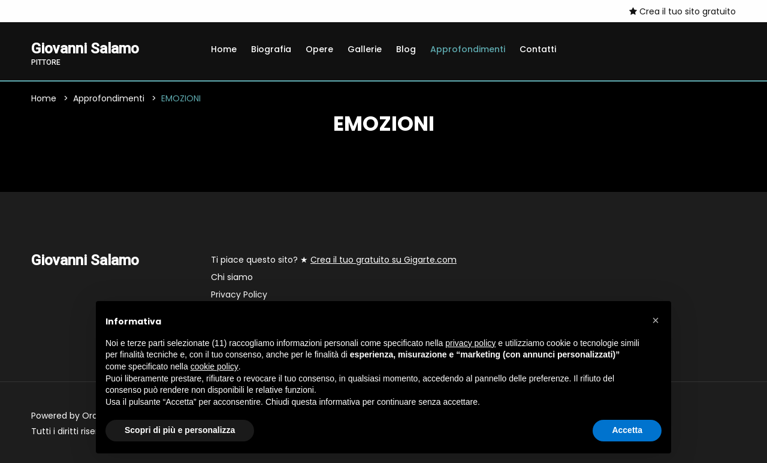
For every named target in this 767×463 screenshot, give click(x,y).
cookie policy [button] (214, 366)
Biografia (271, 49)
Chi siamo (232, 277)
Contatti (538, 49)
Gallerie (365, 49)
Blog (406, 49)
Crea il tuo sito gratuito (682, 11)
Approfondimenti (467, 49)
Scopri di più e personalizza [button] (180, 430)
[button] (655, 320)
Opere (319, 49)
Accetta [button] (627, 430)
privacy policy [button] (470, 343)
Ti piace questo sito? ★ (334, 260)
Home (224, 49)
